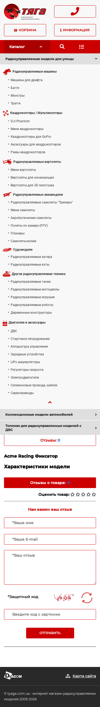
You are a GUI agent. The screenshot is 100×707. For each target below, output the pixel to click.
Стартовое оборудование (30, 339)
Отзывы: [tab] (50, 440)
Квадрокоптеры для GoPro (31, 137)
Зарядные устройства (27, 354)
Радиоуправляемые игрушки (33, 297)
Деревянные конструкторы (31, 313)
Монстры (18, 95)
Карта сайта (84, 676)
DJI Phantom (20, 121)
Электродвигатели (25, 377)
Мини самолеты (23, 210)
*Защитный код (23, 596)
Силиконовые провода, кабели (34, 385)
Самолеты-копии (23, 241)
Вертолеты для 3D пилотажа (32, 185)
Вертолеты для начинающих (32, 177)
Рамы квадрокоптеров (28, 152)
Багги (15, 88)
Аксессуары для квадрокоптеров (36, 144)
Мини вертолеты (23, 170)
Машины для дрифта (27, 80)
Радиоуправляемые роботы (32, 305)
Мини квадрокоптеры (27, 129)
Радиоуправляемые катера (31, 257)
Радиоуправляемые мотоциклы (35, 289)
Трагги (16, 103)
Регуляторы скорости (27, 370)
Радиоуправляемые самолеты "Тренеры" (42, 202)
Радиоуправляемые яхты (30, 264)
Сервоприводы (22, 393)
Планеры (18, 233)
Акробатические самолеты (31, 218)
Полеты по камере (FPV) (29, 225)
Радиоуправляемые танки (31, 282)
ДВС (14, 331)
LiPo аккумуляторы (25, 362)
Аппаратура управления (29, 346)
